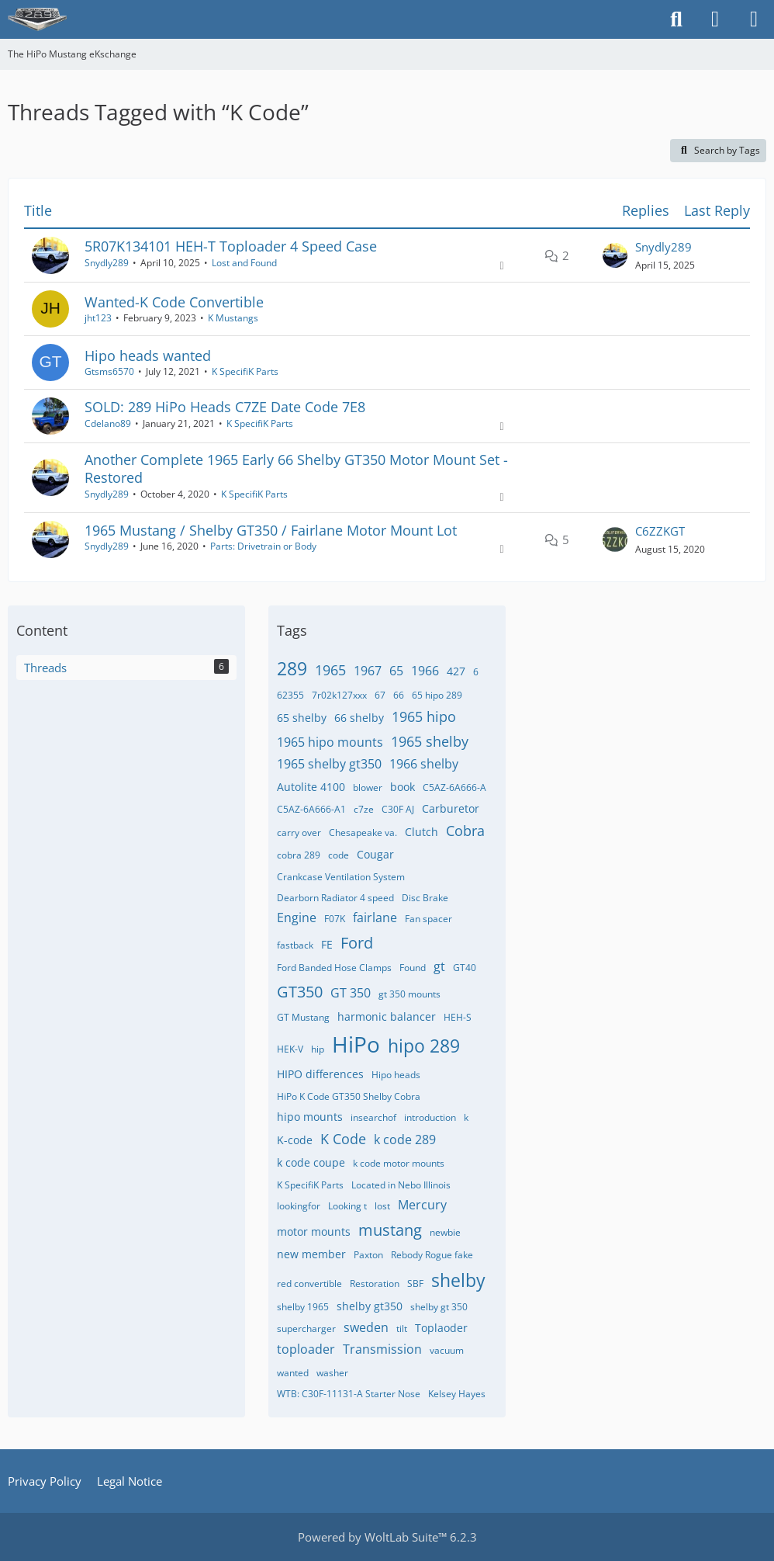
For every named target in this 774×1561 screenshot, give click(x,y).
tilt (401, 1328)
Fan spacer (428, 918)
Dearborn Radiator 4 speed (335, 897)
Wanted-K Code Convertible (174, 302)
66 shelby (359, 717)
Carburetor (450, 808)
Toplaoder (441, 1327)
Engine (296, 917)
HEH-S (458, 1017)
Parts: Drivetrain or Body (263, 546)
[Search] (676, 19)
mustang (390, 1229)
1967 (368, 670)
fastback (295, 945)
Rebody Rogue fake (432, 1254)
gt (439, 966)
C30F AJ (398, 809)
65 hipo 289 (437, 695)
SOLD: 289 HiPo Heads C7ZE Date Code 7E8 (225, 406)
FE (327, 944)
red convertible (309, 1283)
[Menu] (753, 19)
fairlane (375, 917)
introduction (430, 1117)
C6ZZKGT (660, 531)
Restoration (374, 1283)
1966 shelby (423, 763)
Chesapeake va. (363, 832)
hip (317, 1049)
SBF (415, 1283)
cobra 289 (298, 855)
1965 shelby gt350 (329, 763)
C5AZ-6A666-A (454, 787)
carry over (299, 832)
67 (380, 695)
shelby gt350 (370, 1306)
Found (412, 967)
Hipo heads (395, 1074)
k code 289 (405, 1139)
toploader (306, 1349)
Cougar (375, 854)
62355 (290, 695)
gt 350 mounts (409, 994)
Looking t (347, 1205)
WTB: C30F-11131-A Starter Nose (348, 1393)
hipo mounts (310, 1116)
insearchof (373, 1117)
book (402, 786)
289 (292, 668)
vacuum (447, 1350)
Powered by (387, 1537)
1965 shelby (429, 741)
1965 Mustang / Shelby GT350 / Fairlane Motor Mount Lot (271, 530)
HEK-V (290, 1049)
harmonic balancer (386, 1016)
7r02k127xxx (339, 695)
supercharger (306, 1328)
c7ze (364, 809)
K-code (295, 1140)
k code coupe (311, 1162)
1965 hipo (424, 716)
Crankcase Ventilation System (341, 876)
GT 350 (350, 992)
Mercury (422, 1204)
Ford (356, 942)
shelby (458, 1280)
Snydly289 (107, 262)
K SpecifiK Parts (245, 371)
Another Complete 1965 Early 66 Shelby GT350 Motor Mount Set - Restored (296, 468)
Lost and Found (244, 262)
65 (396, 670)
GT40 (464, 967)
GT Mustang (303, 1017)
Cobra (465, 830)
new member (311, 1254)
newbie (445, 1232)
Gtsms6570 (109, 371)
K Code (343, 1138)
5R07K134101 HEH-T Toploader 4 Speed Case (231, 246)
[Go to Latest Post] (615, 255)
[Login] (715, 19)
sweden (366, 1327)
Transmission (382, 1349)
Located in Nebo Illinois (401, 1185)
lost (382, 1205)
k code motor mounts (398, 1163)
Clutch (421, 831)
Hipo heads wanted (148, 355)
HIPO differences (320, 1074)
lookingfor (298, 1205)
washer (332, 1372)
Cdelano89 (108, 423)
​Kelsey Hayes (456, 1393)
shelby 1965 (303, 1306)
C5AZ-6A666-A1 (311, 809)
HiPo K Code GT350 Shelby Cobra (348, 1096)
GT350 (300, 991)
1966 (425, 670)
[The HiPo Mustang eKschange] (37, 19)
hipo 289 (424, 1045)
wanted (293, 1372)
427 (456, 671)
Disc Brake (425, 897)
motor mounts (314, 1231)
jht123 (98, 317)
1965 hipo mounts (330, 742)
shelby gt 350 (439, 1306)
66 (398, 695)
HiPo (356, 1044)
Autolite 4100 (311, 786)
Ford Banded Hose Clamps (334, 967)
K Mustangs (233, 317)
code (338, 855)
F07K (334, 918)
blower (367, 787)
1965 (330, 670)
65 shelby (302, 717)
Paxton (368, 1254)
